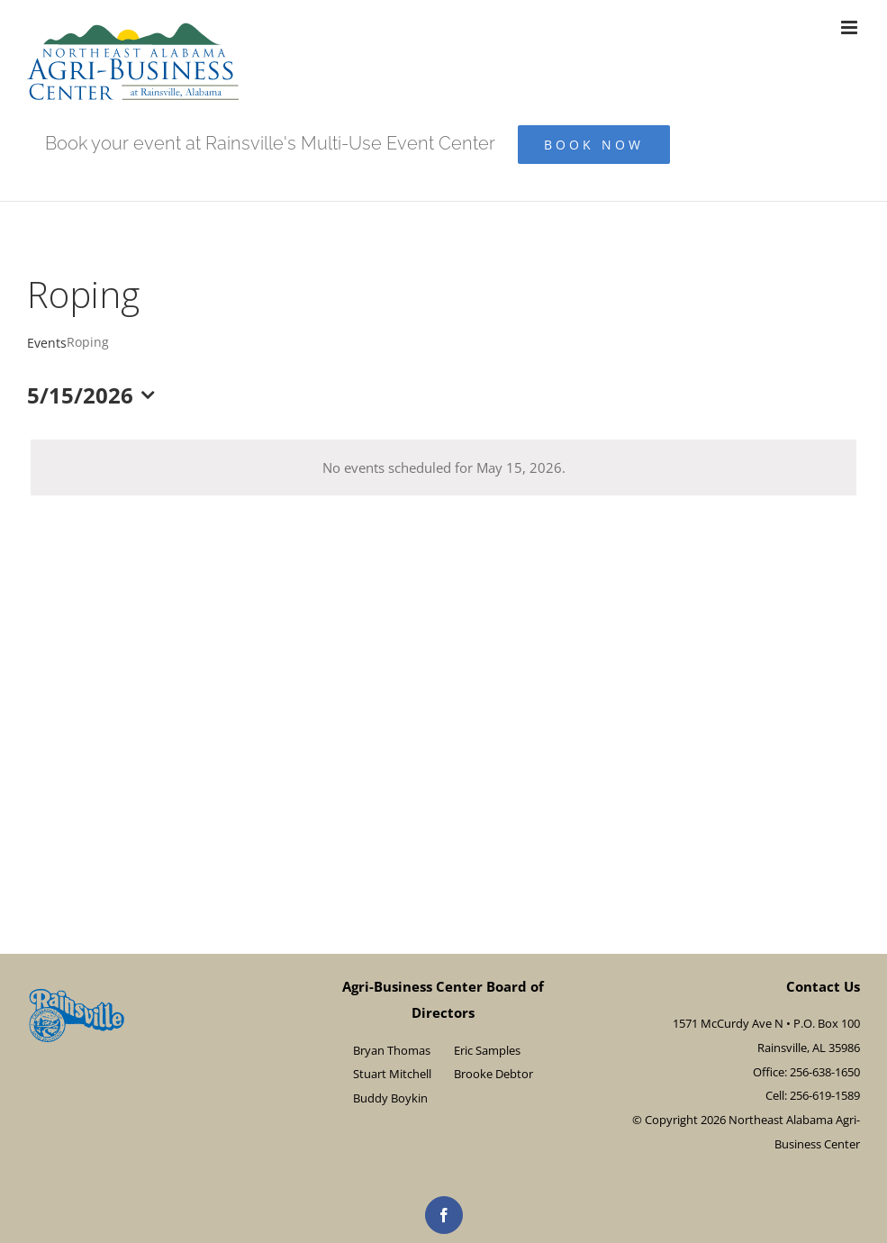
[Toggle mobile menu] (850, 27)
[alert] (443, 467)
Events (47, 342)
